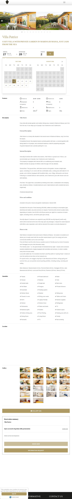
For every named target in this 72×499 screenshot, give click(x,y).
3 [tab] (27, 32)
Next (70, 21)
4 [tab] (30, 32)
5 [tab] (33, 32)
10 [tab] (47, 32)
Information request (36, 450)
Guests (43, 51)
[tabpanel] (18, 21)
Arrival (5, 51)
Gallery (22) (36, 411)
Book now (36, 444)
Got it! (14, 494)
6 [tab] (36, 32)
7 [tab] (39, 32)
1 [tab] (22, 32)
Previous (2, 21)
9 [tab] (44, 32)
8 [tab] (42, 32)
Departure (22, 51)
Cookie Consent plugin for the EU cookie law (14, 497)
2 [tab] (25, 32)
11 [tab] (50, 32)
